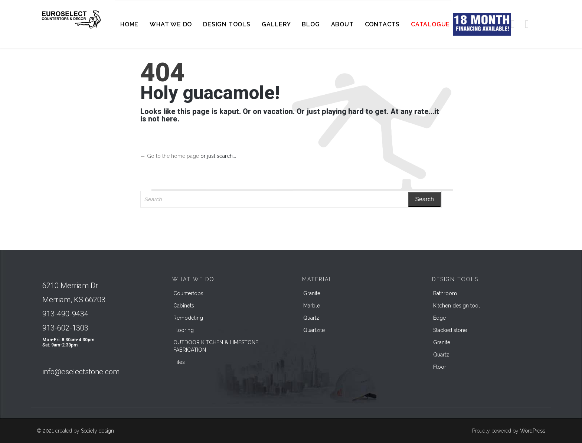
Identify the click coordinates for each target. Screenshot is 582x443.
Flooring (183, 330)
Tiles (179, 362)
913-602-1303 (65, 327)
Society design (97, 431)
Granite (311, 293)
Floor (439, 367)
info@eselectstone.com (81, 371)
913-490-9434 (65, 313)
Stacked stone (450, 330)
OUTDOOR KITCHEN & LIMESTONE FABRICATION (215, 346)
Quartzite (314, 330)
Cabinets (183, 306)
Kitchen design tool (456, 306)
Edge (439, 318)
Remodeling (188, 318)
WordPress (532, 431)
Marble (311, 306)
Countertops (188, 293)
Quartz (311, 318)
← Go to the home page (169, 156)
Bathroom (445, 293)
